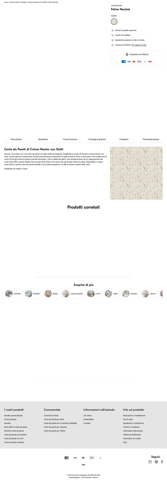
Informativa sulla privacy (133, 431)
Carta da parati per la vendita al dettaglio (60, 423)
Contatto (87, 423)
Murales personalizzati (13, 415)
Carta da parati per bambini (15, 435)
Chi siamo (88, 415)
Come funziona (70, 139)
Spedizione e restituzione (133, 423)
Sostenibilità (88, 419)
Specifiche (43, 139)
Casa (6, 2)
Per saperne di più (138, 45)
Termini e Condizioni (131, 427)
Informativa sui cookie (132, 438)
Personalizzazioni (151, 139)
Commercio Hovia (51, 415)
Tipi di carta (128, 419)
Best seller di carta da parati (15, 427)
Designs (24, 2)
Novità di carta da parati (14, 431)
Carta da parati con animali (37, 2)
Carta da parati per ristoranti (55, 427)
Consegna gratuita (97, 139)
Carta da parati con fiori (13, 438)
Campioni (124, 139)
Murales (7, 423)
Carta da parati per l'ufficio (54, 431)
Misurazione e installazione (134, 415)
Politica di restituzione (132, 435)
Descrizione (16, 139)
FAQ (125, 442)
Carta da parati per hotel (54, 419)
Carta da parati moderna (14, 442)
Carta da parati (14, 2)
